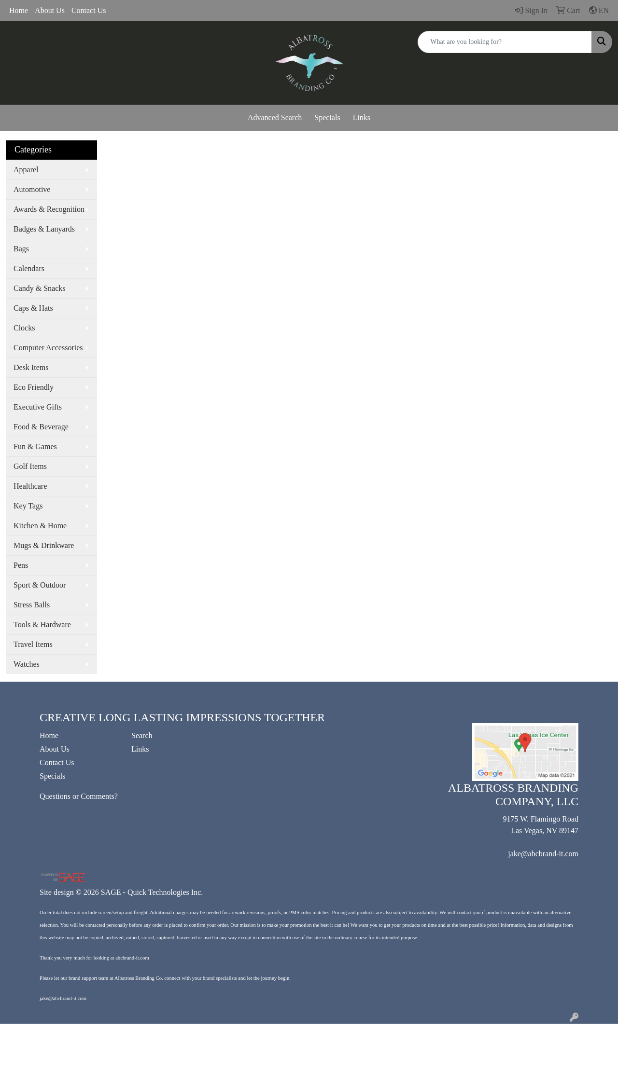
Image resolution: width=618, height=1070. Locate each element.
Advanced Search (275, 117)
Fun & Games (35, 446)
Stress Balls (32, 605)
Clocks (24, 328)
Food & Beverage (41, 427)
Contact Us (88, 10)
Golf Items (30, 466)
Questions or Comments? (79, 796)
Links (361, 117)
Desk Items (31, 367)
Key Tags (28, 506)
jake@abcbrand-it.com (543, 854)
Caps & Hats (33, 308)
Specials (327, 117)
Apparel (26, 169)
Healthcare (30, 486)
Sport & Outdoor (40, 585)
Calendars (29, 268)
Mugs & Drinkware (44, 545)
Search (142, 735)
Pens (21, 565)
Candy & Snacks (40, 288)
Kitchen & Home (40, 525)
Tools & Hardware (42, 624)
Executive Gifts (38, 407)
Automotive (32, 189)
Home (18, 10)
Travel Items (33, 644)
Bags (21, 249)
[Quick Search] (505, 42)
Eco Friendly (34, 387)
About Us (50, 10)
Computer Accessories (48, 347)
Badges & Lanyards (44, 229)
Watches (27, 664)
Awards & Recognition (49, 209)
